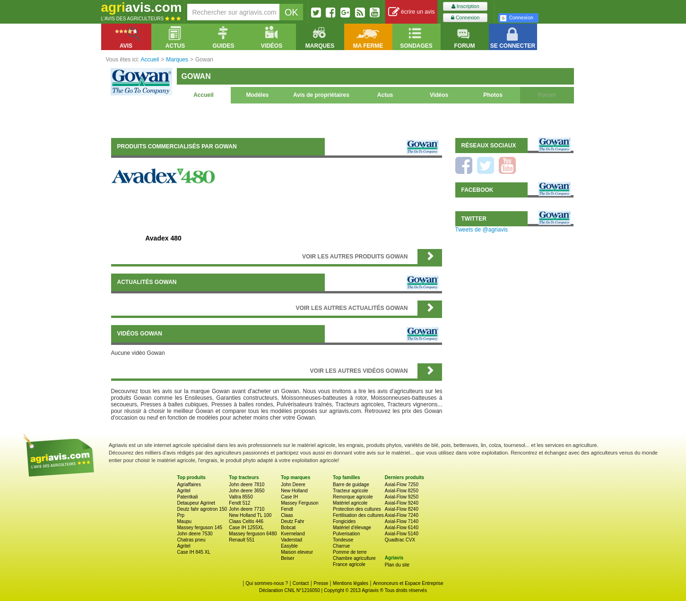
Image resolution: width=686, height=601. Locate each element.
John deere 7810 (246, 484)
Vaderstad (291, 539)
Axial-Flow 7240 (401, 515)
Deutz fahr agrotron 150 (202, 509)
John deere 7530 (195, 533)
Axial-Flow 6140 (401, 527)
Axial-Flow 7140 (401, 521)
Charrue (341, 546)
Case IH (289, 496)
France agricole (349, 564)
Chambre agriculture (354, 558)
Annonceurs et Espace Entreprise (408, 583)
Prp (181, 515)
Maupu (184, 521)
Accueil (203, 95)
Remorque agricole (353, 496)
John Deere (293, 484)
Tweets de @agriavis (481, 229)
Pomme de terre (350, 552)
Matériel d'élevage (352, 527)
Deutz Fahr (292, 521)
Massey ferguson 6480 (253, 533)
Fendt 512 (239, 503)
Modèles (257, 95)
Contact (301, 583)
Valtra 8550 (240, 496)
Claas (287, 515)
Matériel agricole (350, 503)
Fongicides (344, 521)
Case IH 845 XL (194, 552)
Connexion (465, 18)
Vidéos (439, 95)
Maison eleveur (297, 552)
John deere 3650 (246, 490)
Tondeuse (343, 539)
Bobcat (288, 527)
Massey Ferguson (299, 503)
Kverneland (293, 533)
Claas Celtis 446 (246, 521)
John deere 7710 (246, 509)
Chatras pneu (191, 539)
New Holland (294, 490)
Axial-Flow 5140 (401, 533)
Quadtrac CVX (400, 539)
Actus (385, 95)
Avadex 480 (163, 238)
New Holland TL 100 (250, 515)
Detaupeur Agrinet (196, 503)
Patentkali (187, 496)
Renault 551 (241, 539)
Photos (493, 95)
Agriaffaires (189, 484)
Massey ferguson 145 (200, 527)
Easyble (289, 546)
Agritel (184, 490)
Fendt (287, 509)
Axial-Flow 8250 (401, 490)
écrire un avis (411, 12)
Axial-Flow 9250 (401, 496)
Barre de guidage (351, 484)
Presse (320, 583)
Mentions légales (350, 583)
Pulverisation (346, 533)
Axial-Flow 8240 (401, 509)
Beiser (287, 558)
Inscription (465, 6)
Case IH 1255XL (246, 527)
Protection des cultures (357, 509)
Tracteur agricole (350, 490)
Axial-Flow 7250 (401, 484)
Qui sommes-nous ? (267, 583)
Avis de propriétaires (321, 95)
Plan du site (397, 564)
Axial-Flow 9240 (401, 503)
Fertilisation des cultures (358, 515)
